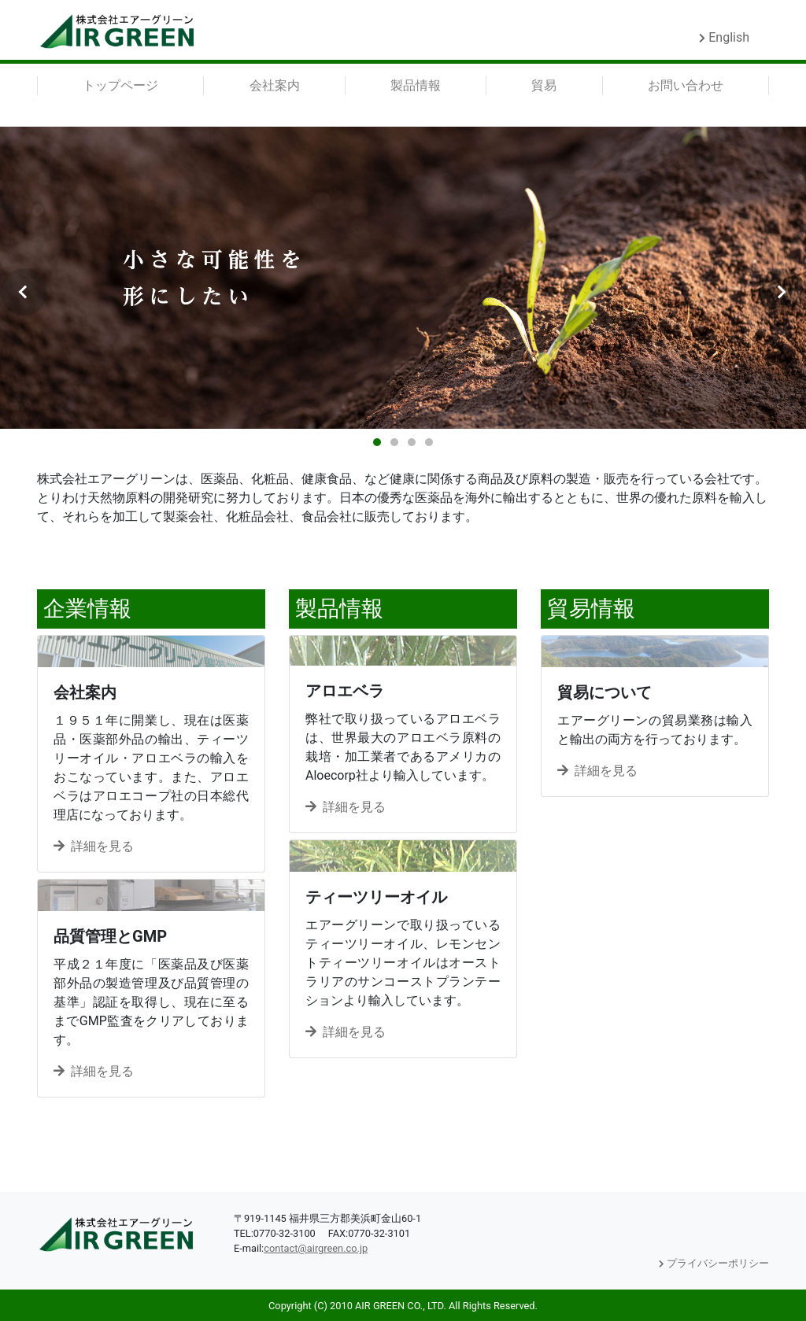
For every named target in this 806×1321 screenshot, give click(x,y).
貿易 (543, 85)
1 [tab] (377, 442)
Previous (23, 291)
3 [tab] (412, 442)
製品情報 (415, 85)
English (724, 37)
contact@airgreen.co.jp (316, 1248)
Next (782, 291)
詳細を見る (94, 846)
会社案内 (275, 85)
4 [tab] (429, 442)
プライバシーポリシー (714, 1263)
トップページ (120, 85)
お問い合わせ (685, 85)
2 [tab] (394, 442)
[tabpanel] (403, 278)
